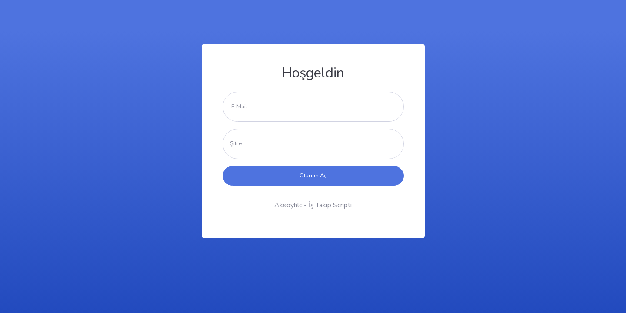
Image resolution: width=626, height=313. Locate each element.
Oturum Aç (313, 176)
